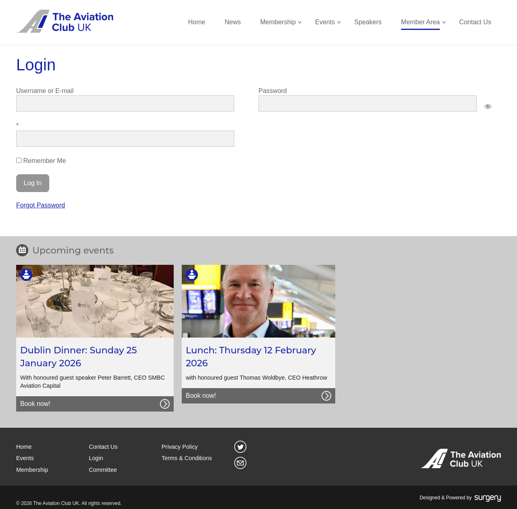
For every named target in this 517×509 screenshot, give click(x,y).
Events (325, 22)
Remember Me (41, 160)
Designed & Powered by (460, 498)
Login (96, 458)
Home (197, 22)
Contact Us (475, 22)
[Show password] (488, 106)
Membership (278, 22)
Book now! (35, 403)
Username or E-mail (45, 90)
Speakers (368, 22)
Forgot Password (40, 205)
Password (272, 90)
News (233, 22)
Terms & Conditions (187, 458)
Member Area (420, 22)
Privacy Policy (180, 447)
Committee (103, 470)
